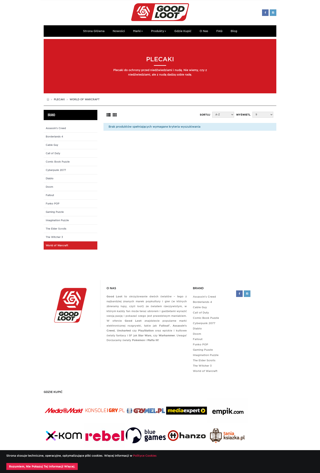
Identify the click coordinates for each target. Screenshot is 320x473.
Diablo (49, 178)
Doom (49, 186)
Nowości (119, 31)
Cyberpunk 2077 (56, 170)
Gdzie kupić (182, 31)
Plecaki (59, 99)
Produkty (158, 31)
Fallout (50, 195)
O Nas (204, 31)
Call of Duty (53, 153)
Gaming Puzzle (55, 212)
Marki (138, 31)
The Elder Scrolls (56, 228)
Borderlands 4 (54, 136)
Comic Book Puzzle (58, 161)
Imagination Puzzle (57, 220)
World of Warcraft (205, 371)
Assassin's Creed (56, 128)
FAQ (219, 31)
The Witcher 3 (54, 237)
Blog (234, 31)
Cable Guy (52, 145)
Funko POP (52, 203)
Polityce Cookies (144, 455)
